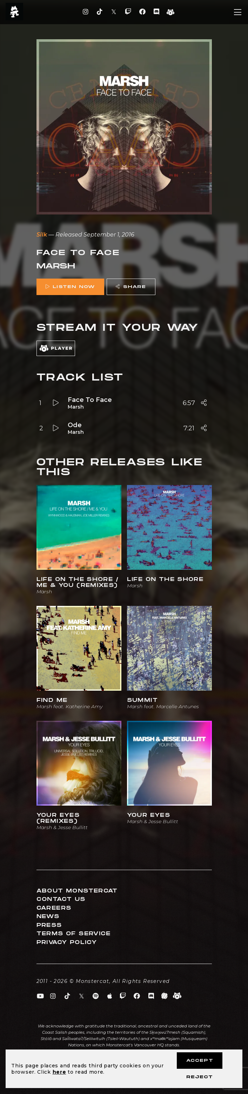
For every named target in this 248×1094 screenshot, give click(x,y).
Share (131, 286)
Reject (199, 1077)
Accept (199, 1060)
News (48, 916)
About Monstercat (77, 891)
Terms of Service (73, 934)
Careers (54, 908)
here (59, 1072)
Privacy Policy (66, 942)
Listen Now (70, 286)
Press (49, 925)
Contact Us (61, 899)
